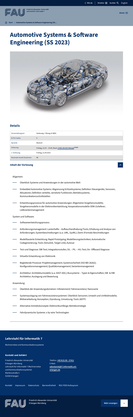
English (124, 3)
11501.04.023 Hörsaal (66, 148)
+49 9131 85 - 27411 (65, 360)
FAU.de (89, 3)
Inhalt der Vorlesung (21, 165)
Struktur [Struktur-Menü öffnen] (102, 3)
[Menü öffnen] (123, 13)
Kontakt (8, 385)
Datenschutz (33, 385)
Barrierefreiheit (49, 385)
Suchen (114, 3)
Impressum (20, 385)
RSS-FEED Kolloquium (68, 385)
